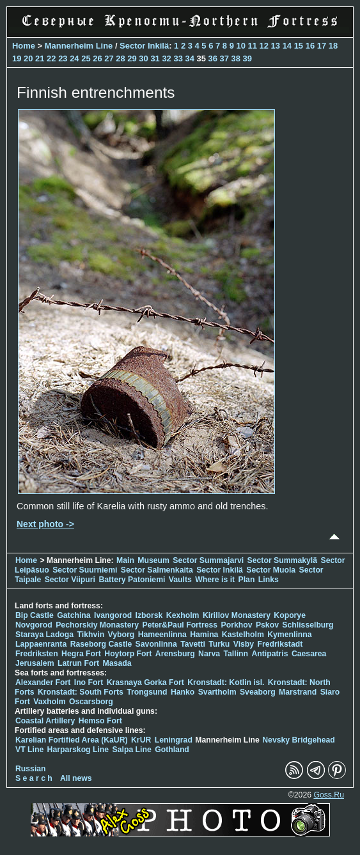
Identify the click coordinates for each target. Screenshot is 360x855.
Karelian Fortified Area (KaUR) (71, 740)
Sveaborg (258, 692)
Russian (30, 768)
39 (247, 58)
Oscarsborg (91, 701)
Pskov (267, 624)
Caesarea (309, 653)
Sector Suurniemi (84, 570)
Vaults (180, 579)
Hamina (204, 634)
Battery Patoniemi (131, 579)
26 (97, 58)
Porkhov (237, 624)
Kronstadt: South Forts (80, 692)
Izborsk (149, 615)
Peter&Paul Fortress (179, 624)
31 (154, 58)
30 (143, 58)
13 (275, 45)
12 (264, 45)
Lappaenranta (41, 644)
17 (321, 45)
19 (16, 58)
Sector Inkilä (144, 45)
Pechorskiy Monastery (97, 624)
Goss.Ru (328, 794)
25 (85, 58)
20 (28, 58)
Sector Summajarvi (208, 560)
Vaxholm (49, 701)
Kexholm (183, 615)
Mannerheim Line (79, 45)
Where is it (215, 579)
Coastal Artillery (45, 720)
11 (252, 45)
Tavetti (192, 644)
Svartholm (217, 692)
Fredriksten (36, 653)
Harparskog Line (78, 749)
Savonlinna (156, 644)
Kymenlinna (289, 634)
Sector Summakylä (282, 560)
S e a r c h (33, 778)
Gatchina (73, 615)
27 (108, 58)
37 (224, 58)
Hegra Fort (81, 653)
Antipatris (269, 653)
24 (74, 58)
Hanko (182, 692)
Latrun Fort (78, 663)
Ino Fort (89, 682)
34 (189, 58)
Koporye (290, 615)
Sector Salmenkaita (157, 570)
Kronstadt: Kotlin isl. (225, 682)
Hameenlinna (162, 634)
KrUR (141, 740)
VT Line (29, 749)
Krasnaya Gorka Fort (145, 682)
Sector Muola (270, 570)
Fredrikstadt (280, 644)
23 (62, 58)
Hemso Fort (100, 720)
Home (23, 45)
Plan (247, 579)
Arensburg (175, 653)
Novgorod (33, 624)
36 (212, 58)
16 (310, 45)
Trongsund (147, 692)
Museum (153, 560)
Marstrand (298, 692)
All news (76, 778)
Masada (117, 663)
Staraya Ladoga (44, 634)
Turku (219, 644)
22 (51, 58)
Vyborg (121, 634)
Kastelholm (243, 634)
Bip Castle (34, 615)
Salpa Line (132, 749)
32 (166, 58)
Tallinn (235, 653)
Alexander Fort (42, 682)
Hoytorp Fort (128, 653)
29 (131, 58)
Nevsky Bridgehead (298, 740)
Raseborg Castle (101, 644)
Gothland (172, 749)
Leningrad (173, 740)
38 (235, 58)
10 (241, 45)
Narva (209, 653)
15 (298, 45)
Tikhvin (91, 634)
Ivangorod (113, 615)
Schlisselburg (307, 624)
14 (287, 45)
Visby (243, 644)
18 (333, 45)
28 (120, 58)
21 (39, 58)
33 (177, 58)
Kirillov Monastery (236, 615)
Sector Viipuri (70, 579)
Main (125, 560)
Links (268, 579)
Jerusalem (34, 663)
